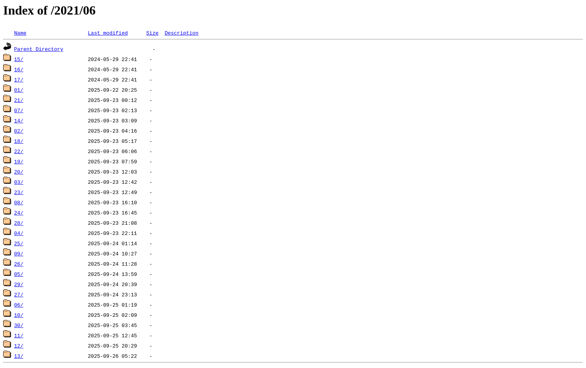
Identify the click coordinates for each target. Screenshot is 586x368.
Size (152, 32)
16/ (18, 69)
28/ (18, 222)
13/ (18, 355)
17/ (18, 79)
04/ (18, 233)
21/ (18, 100)
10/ (18, 314)
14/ (18, 120)
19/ (18, 161)
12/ (18, 345)
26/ (18, 263)
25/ (18, 243)
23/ (18, 192)
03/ (18, 181)
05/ (18, 273)
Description (181, 32)
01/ (18, 89)
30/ (18, 325)
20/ (18, 171)
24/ (18, 212)
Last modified (108, 32)
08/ (18, 202)
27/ (18, 294)
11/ (18, 335)
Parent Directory (38, 48)
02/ (18, 130)
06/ (18, 304)
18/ (18, 140)
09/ (18, 253)
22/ (18, 151)
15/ (18, 59)
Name (20, 32)
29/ (18, 284)
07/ (18, 110)
